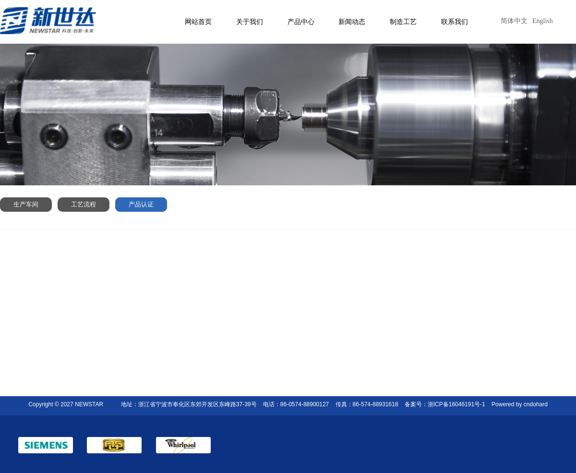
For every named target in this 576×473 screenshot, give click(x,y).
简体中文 (514, 20)
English (542, 20)
